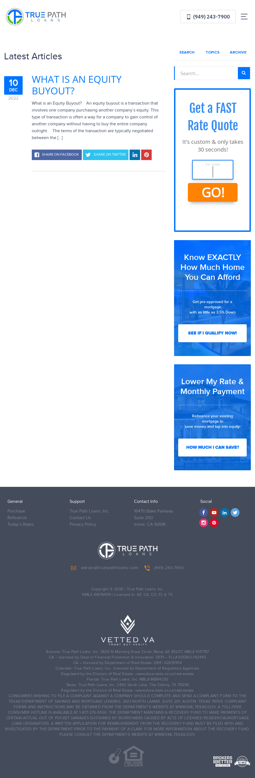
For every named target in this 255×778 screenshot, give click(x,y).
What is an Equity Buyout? (77, 85)
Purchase (16, 511)
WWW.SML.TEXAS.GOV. (195, 707)
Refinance (17, 518)
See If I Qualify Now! (212, 333)
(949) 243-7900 (208, 17)
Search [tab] (186, 52)
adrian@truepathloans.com (104, 568)
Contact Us (80, 518)
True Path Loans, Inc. (89, 511)
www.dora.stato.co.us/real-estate (165, 674)
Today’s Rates (20, 524)
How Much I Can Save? (212, 447)
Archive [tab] (238, 52)
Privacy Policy (83, 524)
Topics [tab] (213, 52)
